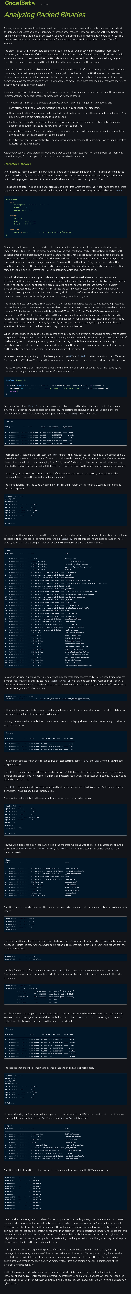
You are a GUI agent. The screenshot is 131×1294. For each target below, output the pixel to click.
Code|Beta (20, 4)
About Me (45, 4)
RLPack (118, 190)
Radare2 (32, 406)
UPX (70, 356)
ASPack (81, 356)
